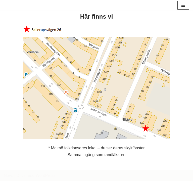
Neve (8, 175)
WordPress (46, 175)
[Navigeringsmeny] (183, 5)
